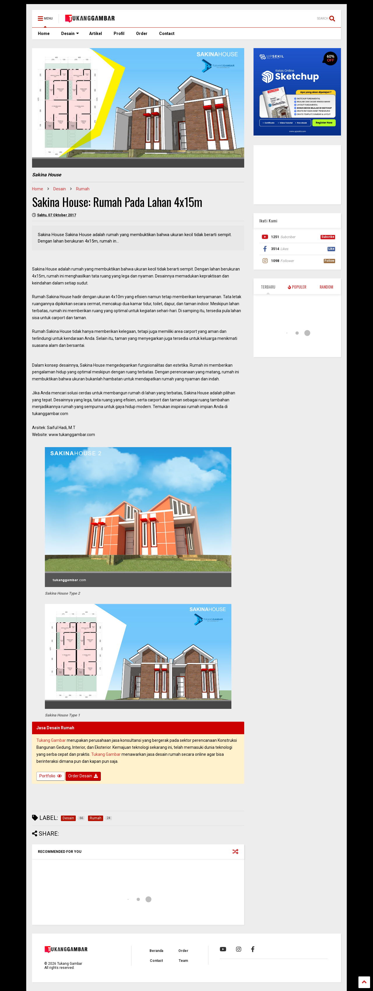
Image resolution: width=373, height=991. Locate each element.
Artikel (95, 33)
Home (44, 33)
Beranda (156, 951)
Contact (167, 33)
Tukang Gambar (51, 740)
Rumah (82, 189)
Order (141, 33)
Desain (70, 33)
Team (183, 961)
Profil (119, 33)
